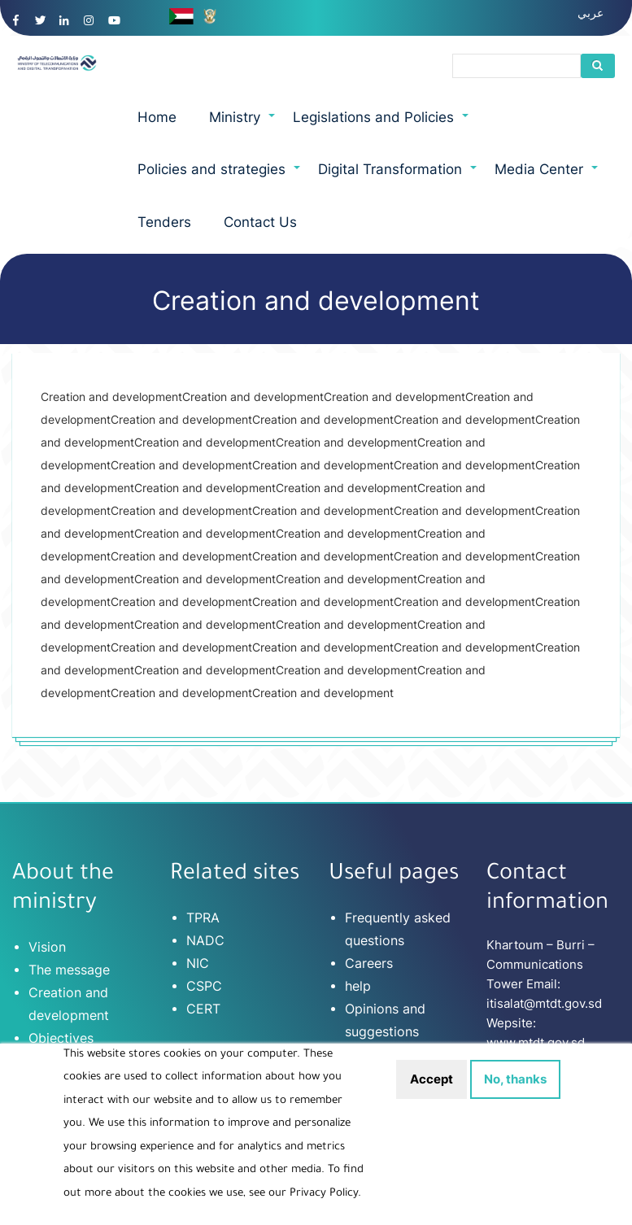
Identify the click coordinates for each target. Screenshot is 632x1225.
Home (157, 117)
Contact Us (260, 222)
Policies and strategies (219, 178)
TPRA (203, 917)
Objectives (61, 1038)
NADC (205, 940)
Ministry (243, 126)
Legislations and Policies (381, 126)
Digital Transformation (398, 178)
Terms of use (385, 1054)
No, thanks (515, 1092)
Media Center (547, 178)
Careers (369, 963)
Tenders (164, 222)
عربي (591, 13)
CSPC (204, 986)
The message (69, 969)
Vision (47, 947)
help (358, 986)
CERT (203, 1008)
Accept (431, 1092)
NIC (197, 963)
